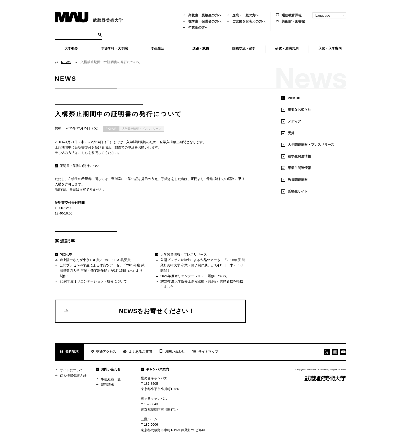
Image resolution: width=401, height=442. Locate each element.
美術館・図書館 (290, 21)
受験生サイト (294, 191)
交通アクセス (103, 352)
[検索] (75, 34)
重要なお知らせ (296, 110)
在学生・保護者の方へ (202, 21)
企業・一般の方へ (243, 15)
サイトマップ (205, 352)
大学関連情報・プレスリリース (141, 128)
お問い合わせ (172, 352)
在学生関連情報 (296, 156)
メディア (291, 121)
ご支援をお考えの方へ (246, 21)
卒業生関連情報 (296, 168)
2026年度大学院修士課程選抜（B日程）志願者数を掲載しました (199, 284)
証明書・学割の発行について (79, 166)
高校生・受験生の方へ (202, 15)
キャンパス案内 (155, 369)
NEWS (66, 62)
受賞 (287, 133)
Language (330, 15)
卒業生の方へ (195, 27)
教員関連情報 (294, 180)
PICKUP (111, 128)
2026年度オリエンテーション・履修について (91, 281)
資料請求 (69, 352)
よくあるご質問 (137, 352)
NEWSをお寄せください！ (128, 310)
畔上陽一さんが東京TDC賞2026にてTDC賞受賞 (93, 260)
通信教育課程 (289, 15)
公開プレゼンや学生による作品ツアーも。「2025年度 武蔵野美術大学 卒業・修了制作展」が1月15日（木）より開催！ (99, 270)
